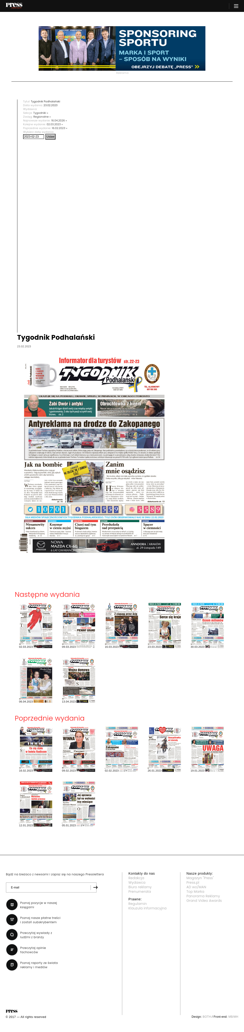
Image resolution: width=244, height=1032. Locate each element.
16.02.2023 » (59, 128)
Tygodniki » (40, 113)
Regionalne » (42, 117)
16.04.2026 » (59, 120)
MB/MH (233, 1016)
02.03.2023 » (55, 124)
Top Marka (195, 891)
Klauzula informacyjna (147, 908)
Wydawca (137, 882)
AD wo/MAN (196, 887)
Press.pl (193, 882)
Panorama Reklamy (203, 896)
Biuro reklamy (140, 887)
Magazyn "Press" (200, 878)
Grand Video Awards (204, 900)
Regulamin (137, 903)
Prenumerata (139, 891)
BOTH (207, 1016)
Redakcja (136, 878)
